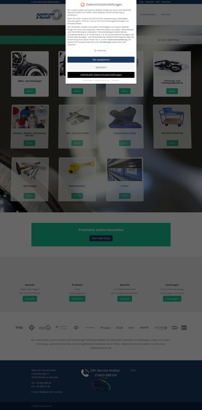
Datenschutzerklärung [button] (102, 78)
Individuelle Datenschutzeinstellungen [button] (101, 72)
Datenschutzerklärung (117, 37)
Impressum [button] (115, 78)
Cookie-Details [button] (88, 78)
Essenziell (100, 48)
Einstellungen (106, 40)
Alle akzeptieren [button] (101, 57)
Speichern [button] (101, 65)
